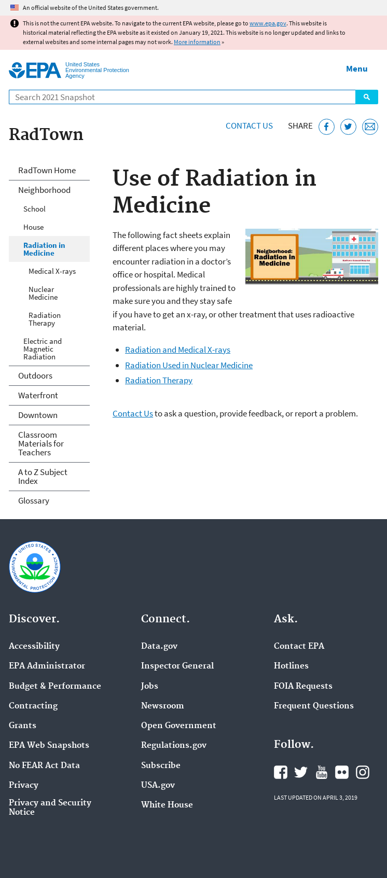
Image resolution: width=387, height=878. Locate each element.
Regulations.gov (173, 745)
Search (366, 97)
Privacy (23, 785)
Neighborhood (44, 190)
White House (167, 805)
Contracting (33, 706)
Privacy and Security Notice (50, 808)
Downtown (38, 415)
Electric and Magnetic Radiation (42, 348)
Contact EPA (299, 646)
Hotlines (291, 666)
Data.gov (159, 646)
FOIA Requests (303, 686)
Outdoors (35, 375)
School (34, 209)
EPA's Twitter (301, 772)
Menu (357, 68)
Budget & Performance (55, 686)
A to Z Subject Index (42, 476)
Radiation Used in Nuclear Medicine (189, 365)
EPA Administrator (47, 666)
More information (197, 42)
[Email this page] (370, 127)
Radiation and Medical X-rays (177, 349)
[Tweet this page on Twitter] (348, 127)
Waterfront (38, 395)
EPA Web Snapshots (49, 745)
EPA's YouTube (321, 772)
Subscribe (161, 766)
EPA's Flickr (342, 772)
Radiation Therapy (158, 380)
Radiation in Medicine (44, 249)
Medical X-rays (52, 271)
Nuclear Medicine (43, 293)
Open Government (178, 726)
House (33, 227)
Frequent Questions (314, 706)
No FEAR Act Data (44, 766)
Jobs (149, 686)
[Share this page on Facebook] (327, 127)
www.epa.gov (268, 23)
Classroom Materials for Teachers (41, 443)
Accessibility (34, 646)
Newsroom (162, 706)
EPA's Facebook (280, 772)
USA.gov (158, 785)
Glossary (33, 500)
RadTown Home (47, 170)
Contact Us (249, 125)
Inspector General (177, 666)
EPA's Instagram (362, 772)
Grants (22, 726)
